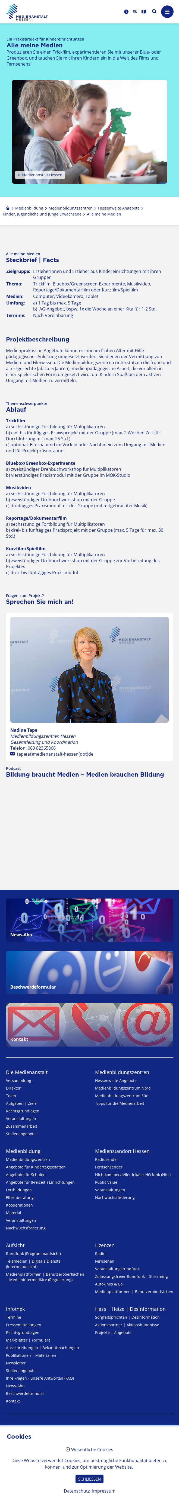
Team (11, 1095)
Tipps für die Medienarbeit (119, 1103)
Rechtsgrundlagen (22, 1111)
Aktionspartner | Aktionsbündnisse (127, 1324)
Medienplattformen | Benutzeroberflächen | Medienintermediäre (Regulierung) (45, 1277)
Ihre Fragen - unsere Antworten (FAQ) (40, 1378)
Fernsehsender (109, 1167)
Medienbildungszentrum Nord (123, 1088)
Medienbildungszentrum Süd (122, 1095)
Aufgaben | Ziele (21, 1103)
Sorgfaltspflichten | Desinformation (127, 1317)
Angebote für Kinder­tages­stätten (36, 1167)
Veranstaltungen (21, 1118)
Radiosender (106, 1159)
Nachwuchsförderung (26, 1228)
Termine (13, 1317)
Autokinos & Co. (109, 1284)
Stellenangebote (21, 1133)
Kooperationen (19, 1205)
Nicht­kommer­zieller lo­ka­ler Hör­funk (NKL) (133, 1174)
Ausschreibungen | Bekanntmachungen (42, 1347)
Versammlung (18, 1080)
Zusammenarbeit (21, 1126)
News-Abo (15, 1385)
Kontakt (13, 1401)
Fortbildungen (19, 1189)
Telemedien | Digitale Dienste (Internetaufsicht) (33, 1264)
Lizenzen (105, 1245)
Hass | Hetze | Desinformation (130, 1309)
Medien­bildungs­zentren (122, 1072)
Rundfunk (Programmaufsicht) (33, 1253)
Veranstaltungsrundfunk (117, 1268)
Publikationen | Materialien (31, 1355)
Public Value (106, 1182)
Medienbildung (23, 1151)
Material (13, 1212)
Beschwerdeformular (25, 1393)
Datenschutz (77, 1491)
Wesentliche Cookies (92, 1449)
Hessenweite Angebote (116, 1080)
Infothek (15, 1309)
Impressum (103, 1491)
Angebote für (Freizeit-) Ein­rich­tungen (40, 1182)
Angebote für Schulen (26, 1174)
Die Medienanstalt (27, 1072)
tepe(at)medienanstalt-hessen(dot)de (55, 754)
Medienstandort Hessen (122, 1151)
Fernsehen (104, 1261)
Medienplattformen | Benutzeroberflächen (134, 1291)
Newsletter (16, 1362)
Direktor (13, 1088)
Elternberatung (20, 1197)
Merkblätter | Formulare (28, 1340)
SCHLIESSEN (89, 1479)
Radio (100, 1253)
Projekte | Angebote (113, 1332)
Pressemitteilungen (23, 1324)
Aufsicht (15, 1245)
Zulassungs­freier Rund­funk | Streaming (131, 1276)
